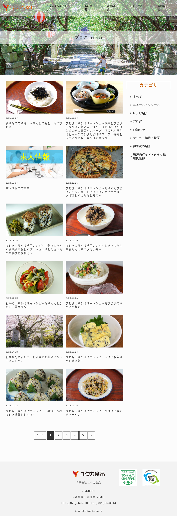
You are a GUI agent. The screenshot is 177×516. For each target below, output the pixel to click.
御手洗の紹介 (142, 146)
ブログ (137, 121)
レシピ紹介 (140, 113)
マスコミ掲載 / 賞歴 (146, 137)
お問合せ (162, 8)
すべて (137, 96)
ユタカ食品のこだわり (58, 8)
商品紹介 (111, 8)
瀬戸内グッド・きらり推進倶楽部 (149, 156)
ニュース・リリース (146, 104)
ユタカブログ (137, 8)
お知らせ (139, 129)
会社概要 (89, 8)
